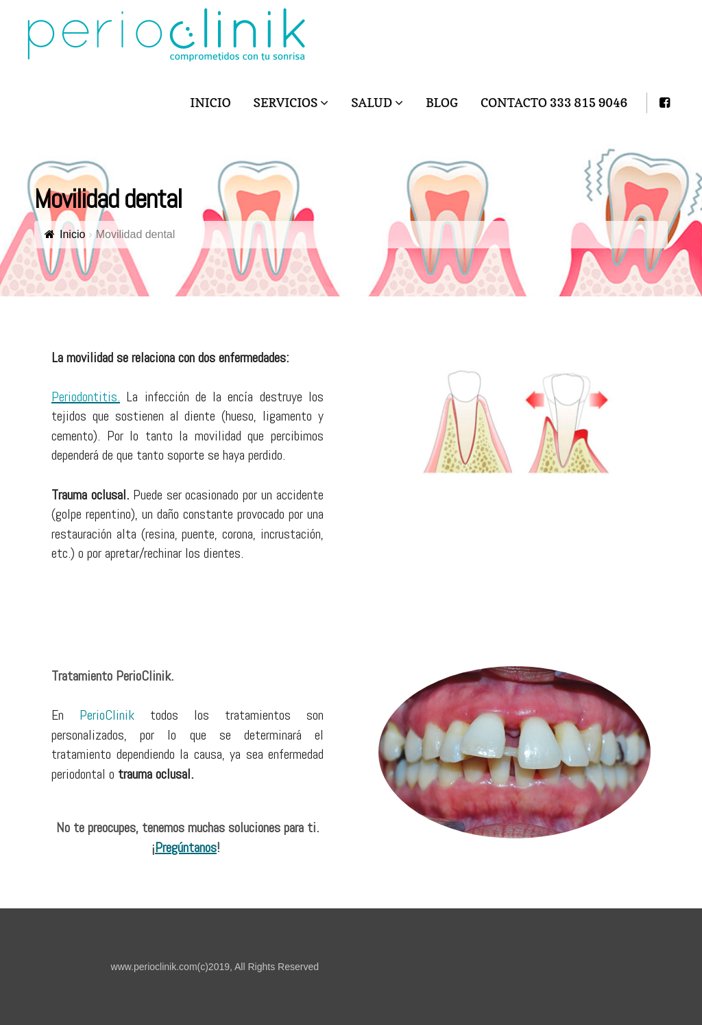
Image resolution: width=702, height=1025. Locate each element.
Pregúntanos (186, 847)
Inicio (72, 234)
